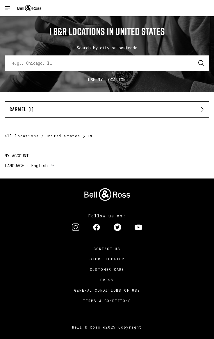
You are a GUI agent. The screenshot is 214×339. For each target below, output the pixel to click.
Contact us (107, 248)
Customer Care (107, 269)
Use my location (107, 79)
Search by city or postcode (107, 48)
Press (107, 279)
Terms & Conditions (107, 300)
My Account (17, 155)
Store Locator (107, 259)
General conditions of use (107, 290)
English (39, 165)
